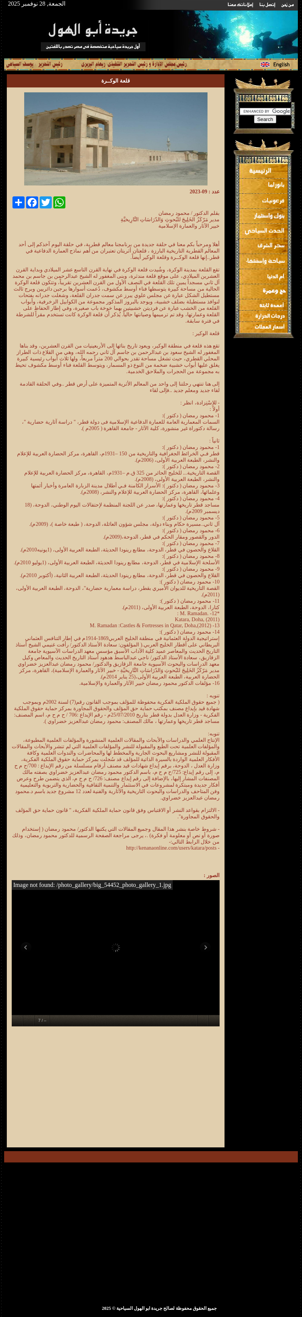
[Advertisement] (156, 1088)
